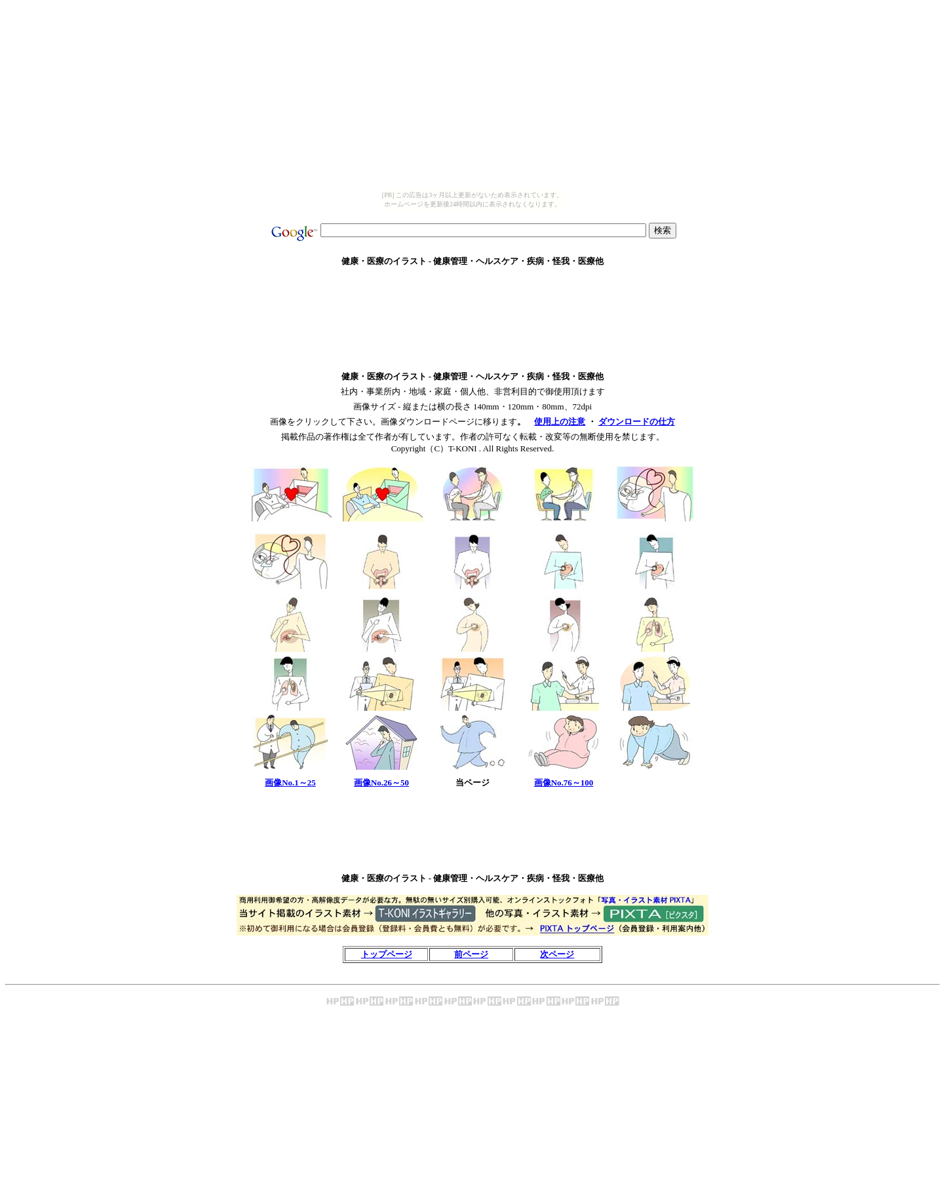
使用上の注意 (559, 421)
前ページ (471, 954)
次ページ (557, 954)
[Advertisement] (472, 283)
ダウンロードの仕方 (636, 421)
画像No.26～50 (381, 782)
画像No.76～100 (564, 782)
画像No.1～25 (290, 782)
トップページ (386, 954)
